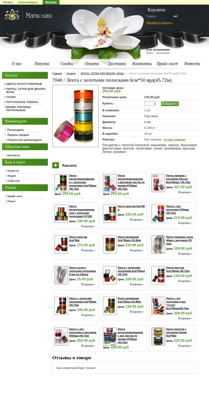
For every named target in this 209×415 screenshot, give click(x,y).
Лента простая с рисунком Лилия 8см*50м (176, 332)
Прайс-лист (167, 63)
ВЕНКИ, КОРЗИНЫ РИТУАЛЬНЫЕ (18, 108)
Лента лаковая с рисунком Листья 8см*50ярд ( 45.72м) (178, 179)
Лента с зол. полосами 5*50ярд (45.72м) (177, 209)
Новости (192, 63)
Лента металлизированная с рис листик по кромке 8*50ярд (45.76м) (130, 336)
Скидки (66, 63)
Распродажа (15, 129)
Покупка (41, 63)
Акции (11, 175)
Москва (51, 2)
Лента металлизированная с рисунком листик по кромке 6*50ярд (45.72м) (131, 182)
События (13, 180)
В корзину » (170, 103)
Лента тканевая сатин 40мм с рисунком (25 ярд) (179, 240)
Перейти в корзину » (159, 22)
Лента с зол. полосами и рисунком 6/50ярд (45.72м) (82, 332)
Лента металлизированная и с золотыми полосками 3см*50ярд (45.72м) (82, 182)
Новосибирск (28, 2)
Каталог (71, 73)
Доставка (117, 63)
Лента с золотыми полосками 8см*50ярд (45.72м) (131, 271)
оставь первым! (174, 139)
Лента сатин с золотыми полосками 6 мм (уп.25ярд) (82, 271)
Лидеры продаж (18, 134)
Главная (57, 73)
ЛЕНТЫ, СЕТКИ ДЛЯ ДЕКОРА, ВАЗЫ (102, 73)
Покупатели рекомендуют (24, 139)
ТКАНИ (10, 97)
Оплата (92, 63)
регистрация (162, 52)
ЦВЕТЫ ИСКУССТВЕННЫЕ (24, 83)
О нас (17, 63)
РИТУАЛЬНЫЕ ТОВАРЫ (22, 102)
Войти (149, 52)
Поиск (11, 201)
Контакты (142, 63)
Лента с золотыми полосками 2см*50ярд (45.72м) (82, 302)
